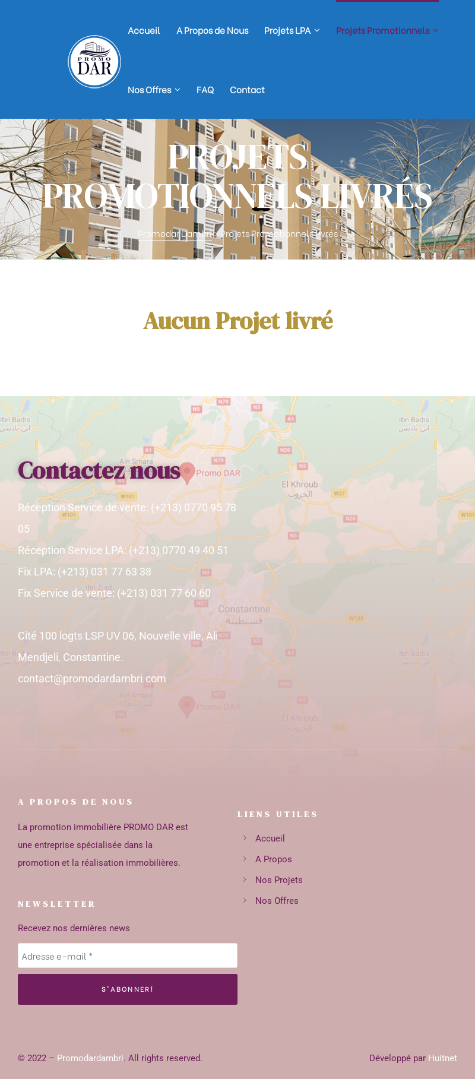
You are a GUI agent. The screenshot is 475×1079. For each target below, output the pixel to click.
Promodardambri (90, 1058)
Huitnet (442, 1058)
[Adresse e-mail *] (128, 955)
